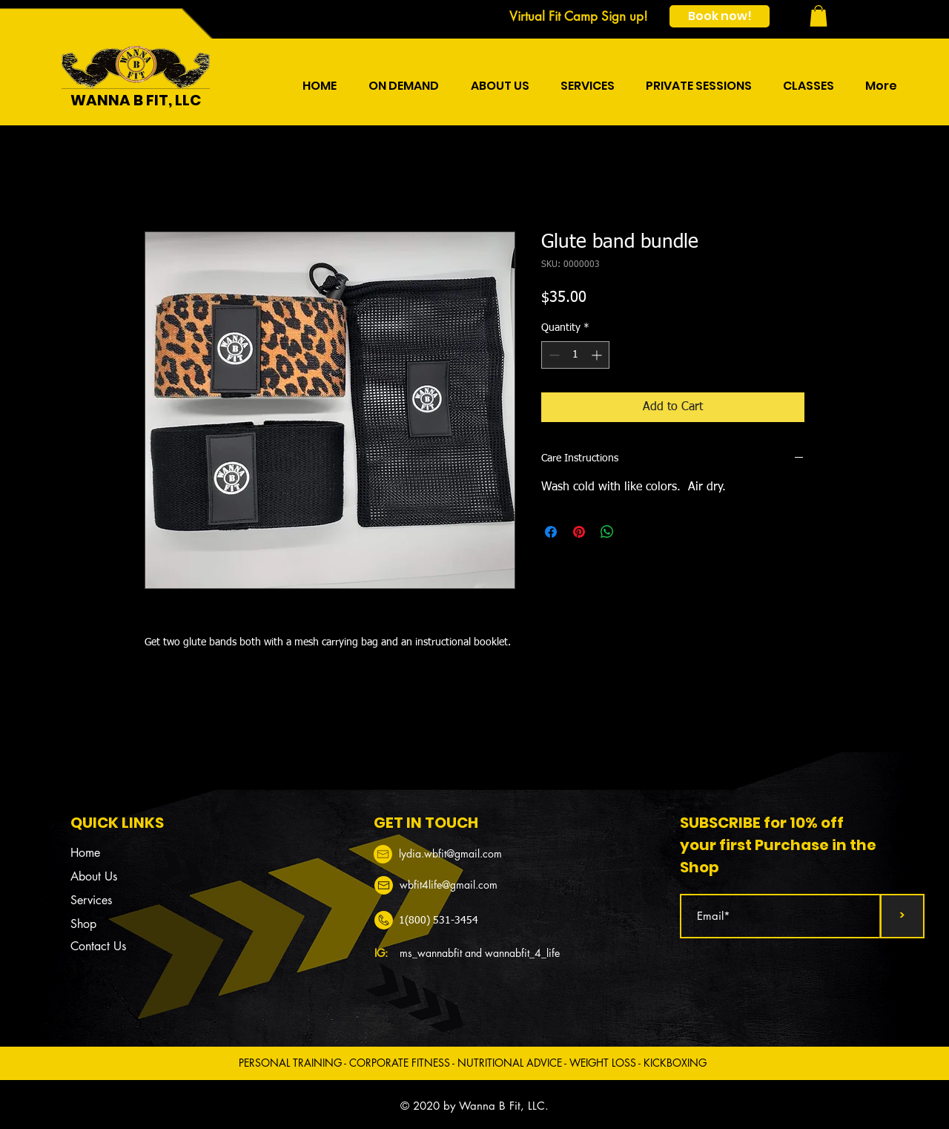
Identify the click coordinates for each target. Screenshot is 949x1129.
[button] (818, 16)
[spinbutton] (575, 355)
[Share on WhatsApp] (607, 532)
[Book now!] (719, 16)
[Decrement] (552, 355)
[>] (902, 916)
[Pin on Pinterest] (579, 532)
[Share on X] (635, 532)
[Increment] (598, 355)
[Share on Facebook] (551, 532)
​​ (450, 853)
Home (85, 852)
